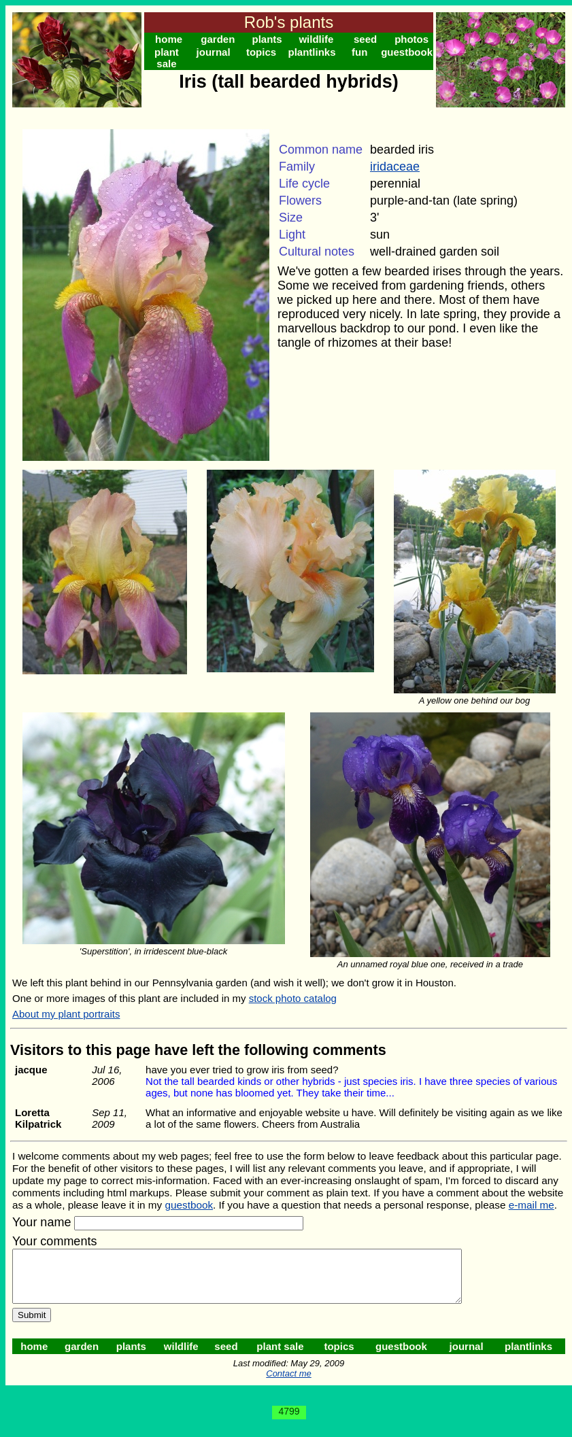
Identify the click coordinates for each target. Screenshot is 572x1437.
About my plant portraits (66, 1014)
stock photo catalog (293, 998)
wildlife (316, 39)
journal (214, 52)
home (168, 39)
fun (359, 52)
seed (365, 39)
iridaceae (395, 166)
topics (261, 52)
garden (218, 39)
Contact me (288, 1384)
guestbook (407, 52)
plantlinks (311, 52)
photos (411, 39)
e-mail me (531, 1205)
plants (267, 39)
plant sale (166, 57)
